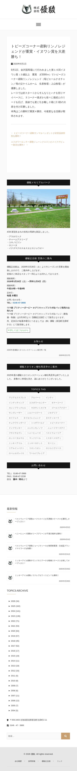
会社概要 (18, 761)
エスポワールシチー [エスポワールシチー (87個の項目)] (37, 403)
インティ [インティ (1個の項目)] (49, 397)
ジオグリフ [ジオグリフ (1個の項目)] (52, 413)
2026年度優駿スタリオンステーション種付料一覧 (26, 350)
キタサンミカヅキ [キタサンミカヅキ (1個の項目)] (38, 408)
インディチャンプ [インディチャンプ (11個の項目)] (16, 403)
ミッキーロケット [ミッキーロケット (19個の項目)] (35, 443)
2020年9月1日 (18, 64)
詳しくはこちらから (18, 330)
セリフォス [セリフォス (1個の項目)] (13, 418)
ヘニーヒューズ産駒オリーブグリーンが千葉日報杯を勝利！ (39, 534)
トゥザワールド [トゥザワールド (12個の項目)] (38, 423)
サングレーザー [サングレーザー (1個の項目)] (15, 413)
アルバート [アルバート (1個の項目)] (36, 397)
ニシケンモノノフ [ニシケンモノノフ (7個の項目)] (35, 428)
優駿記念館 (46, 761)
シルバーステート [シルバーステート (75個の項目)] (35, 413)
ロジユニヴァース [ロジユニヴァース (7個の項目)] (53, 448)
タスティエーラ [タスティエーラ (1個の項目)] (52, 418)
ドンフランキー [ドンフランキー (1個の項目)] (15, 428)
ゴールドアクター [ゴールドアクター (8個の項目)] (59, 408)
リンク (59, 761)
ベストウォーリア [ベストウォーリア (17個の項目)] (53, 433)
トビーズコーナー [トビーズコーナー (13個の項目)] (57, 423)
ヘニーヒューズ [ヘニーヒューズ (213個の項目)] (34, 433)
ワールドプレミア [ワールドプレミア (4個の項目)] (37, 453)
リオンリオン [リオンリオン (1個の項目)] (35, 448)
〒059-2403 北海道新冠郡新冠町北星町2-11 (27, 720)
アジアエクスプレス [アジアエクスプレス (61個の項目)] (17, 397)
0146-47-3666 (19, 303)
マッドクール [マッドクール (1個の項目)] (35, 438)
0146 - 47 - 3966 (15, 725)
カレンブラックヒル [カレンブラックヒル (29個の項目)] (17, 408)
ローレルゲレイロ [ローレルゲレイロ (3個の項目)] (16, 453)
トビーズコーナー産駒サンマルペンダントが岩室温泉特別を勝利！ (38, 134)
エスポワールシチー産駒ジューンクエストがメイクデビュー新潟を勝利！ (38, 143)
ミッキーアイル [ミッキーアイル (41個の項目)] (15, 443)
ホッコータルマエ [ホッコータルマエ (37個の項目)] (16, 438)
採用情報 (31, 761)
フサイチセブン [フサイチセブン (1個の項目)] (15, 433)
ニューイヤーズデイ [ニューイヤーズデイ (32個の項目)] (56, 428)
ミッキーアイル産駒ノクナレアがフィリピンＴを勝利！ (37, 575)
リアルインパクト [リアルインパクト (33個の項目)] (16, 448)
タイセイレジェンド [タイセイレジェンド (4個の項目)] (32, 418)
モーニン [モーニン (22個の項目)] (51, 443)
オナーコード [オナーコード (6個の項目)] (57, 403)
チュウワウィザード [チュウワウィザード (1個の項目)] (17, 423)
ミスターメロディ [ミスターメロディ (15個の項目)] (53, 438)
